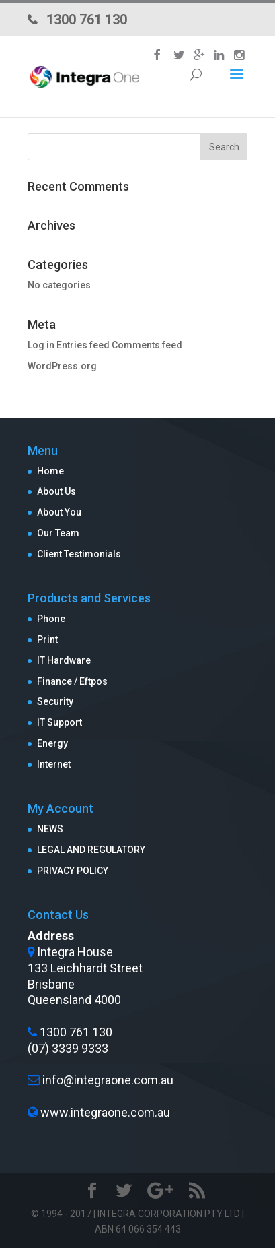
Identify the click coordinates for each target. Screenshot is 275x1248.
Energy (52, 743)
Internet (54, 764)
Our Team (58, 533)
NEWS (50, 828)
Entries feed (83, 345)
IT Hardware (64, 660)
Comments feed (147, 345)
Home (50, 471)
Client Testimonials (79, 554)
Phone (51, 618)
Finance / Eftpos (72, 681)
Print (47, 639)
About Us (56, 491)
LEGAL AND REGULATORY (91, 849)
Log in (41, 345)
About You (59, 512)
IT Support (59, 722)
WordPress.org (62, 366)
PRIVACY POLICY (72, 870)
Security (55, 701)
